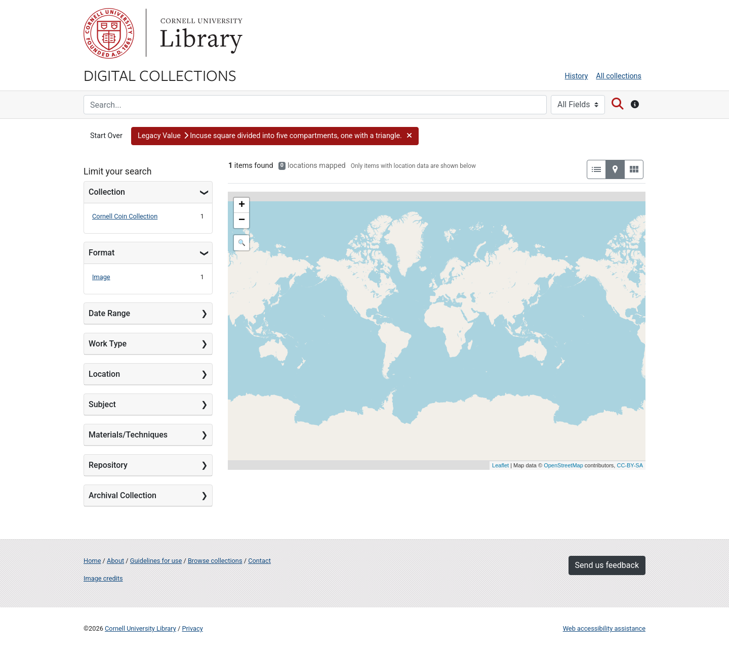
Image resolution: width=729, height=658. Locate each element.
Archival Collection (122, 495)
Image (101, 277)
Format (101, 252)
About (115, 560)
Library (199, 33)
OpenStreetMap (563, 465)
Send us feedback (607, 565)
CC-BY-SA (630, 465)
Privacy (192, 628)
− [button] (241, 220)
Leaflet (500, 465)
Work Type (108, 343)
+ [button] (241, 205)
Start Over (106, 135)
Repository (108, 465)
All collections (618, 76)
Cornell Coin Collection (124, 216)
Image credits (103, 578)
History (576, 76)
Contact (259, 560)
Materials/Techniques (128, 435)
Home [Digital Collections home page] (92, 560)
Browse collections (215, 560)
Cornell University (109, 33)
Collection (107, 192)
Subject (102, 404)
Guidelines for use (156, 560)
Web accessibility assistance (604, 628)
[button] (275, 136)
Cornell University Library (140, 628)
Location (104, 374)
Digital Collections (160, 75)
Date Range (109, 313)
